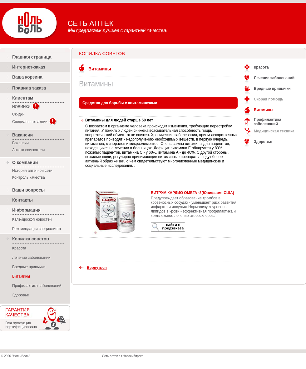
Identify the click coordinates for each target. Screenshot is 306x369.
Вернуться (97, 267)
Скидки (18, 114)
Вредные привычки (28, 267)
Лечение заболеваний (31, 257)
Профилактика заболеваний (36, 286)
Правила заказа (29, 87)
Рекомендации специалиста (36, 229)
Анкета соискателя (28, 150)
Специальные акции (29, 122)
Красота (19, 248)
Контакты (22, 199)
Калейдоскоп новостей (32, 219)
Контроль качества (28, 177)
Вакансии (20, 143)
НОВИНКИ (21, 107)
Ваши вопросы (28, 189)
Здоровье (20, 295)
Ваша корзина (27, 76)
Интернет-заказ (28, 66)
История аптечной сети (32, 170)
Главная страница (31, 56)
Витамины (99, 68)
